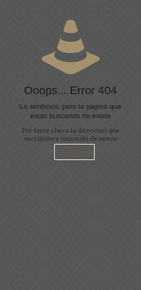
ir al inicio (74, 152)
